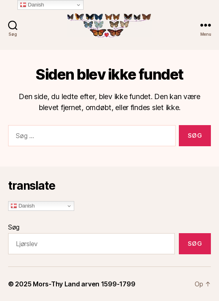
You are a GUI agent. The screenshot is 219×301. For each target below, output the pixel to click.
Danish (22, 206)
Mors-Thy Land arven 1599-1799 (84, 284)
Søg (13, 227)
